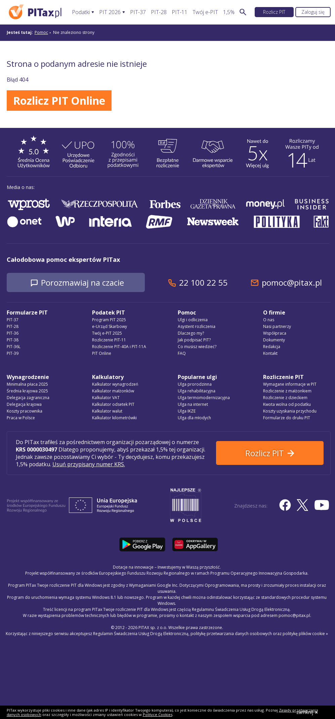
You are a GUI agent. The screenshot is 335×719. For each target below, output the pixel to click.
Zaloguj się (313, 12)
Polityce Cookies (157, 714)
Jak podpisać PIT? (194, 340)
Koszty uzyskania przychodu (290, 411)
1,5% (229, 12)
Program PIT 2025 (109, 320)
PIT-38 (12, 340)
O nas (268, 320)
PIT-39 (12, 353)
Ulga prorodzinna (195, 384)
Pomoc (41, 32)
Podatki (81, 12)
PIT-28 (159, 12)
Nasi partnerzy (277, 326)
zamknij (307, 712)
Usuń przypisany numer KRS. (88, 464)
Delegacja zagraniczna (28, 397)
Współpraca (274, 333)
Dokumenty (274, 340)
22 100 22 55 (203, 282)
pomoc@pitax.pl (292, 282)
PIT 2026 (110, 12)
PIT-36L (13, 346)
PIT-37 (138, 12)
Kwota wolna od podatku (287, 404)
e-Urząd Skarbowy (109, 326)
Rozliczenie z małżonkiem (287, 391)
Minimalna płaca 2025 (27, 384)
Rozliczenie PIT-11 (109, 340)
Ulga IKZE (187, 411)
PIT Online (101, 353)
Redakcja (271, 346)
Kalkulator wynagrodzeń (115, 384)
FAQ (182, 353)
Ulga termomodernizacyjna (204, 397)
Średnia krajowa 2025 (27, 391)
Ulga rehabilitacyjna (196, 391)
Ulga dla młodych (194, 418)
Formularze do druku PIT (286, 418)
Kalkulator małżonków (113, 391)
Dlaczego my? (191, 333)
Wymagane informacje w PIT (290, 384)
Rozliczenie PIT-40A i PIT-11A (119, 346)
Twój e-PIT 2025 (107, 333)
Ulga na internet (193, 404)
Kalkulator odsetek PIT (113, 404)
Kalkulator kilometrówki (114, 418)
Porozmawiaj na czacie (82, 282)
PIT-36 (12, 333)
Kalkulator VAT (106, 397)
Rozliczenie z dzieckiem (285, 397)
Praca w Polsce (21, 418)
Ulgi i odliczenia (193, 320)
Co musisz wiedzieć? (197, 346)
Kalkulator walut (107, 411)
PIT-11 (179, 12)
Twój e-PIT (205, 12)
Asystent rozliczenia (196, 326)
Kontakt (270, 353)
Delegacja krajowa (24, 404)
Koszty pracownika (24, 411)
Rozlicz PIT (274, 12)
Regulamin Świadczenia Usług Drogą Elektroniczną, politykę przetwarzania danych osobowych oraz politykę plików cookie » (210, 633)
